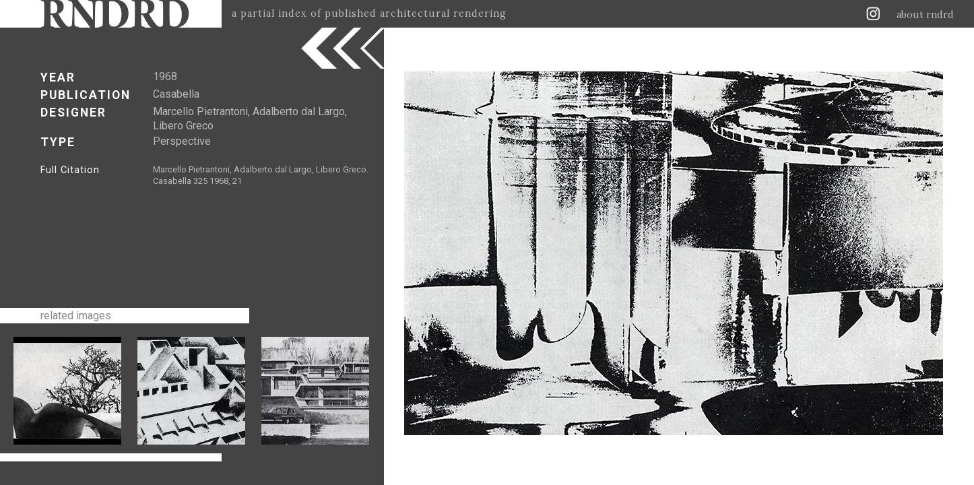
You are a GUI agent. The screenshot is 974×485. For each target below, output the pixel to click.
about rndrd (925, 15)
